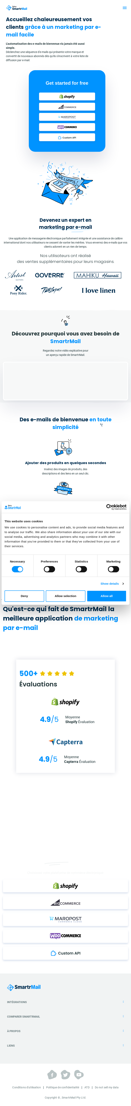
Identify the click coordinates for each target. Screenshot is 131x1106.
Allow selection (65, 596)
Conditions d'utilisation (26, 1087)
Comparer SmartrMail (65, 1016)
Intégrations (65, 1002)
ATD (86, 1087)
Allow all (107, 596)
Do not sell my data (107, 1087)
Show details (110, 583)
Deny (24, 596)
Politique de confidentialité (62, 1087)
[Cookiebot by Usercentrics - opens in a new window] (109, 507)
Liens (65, 1045)
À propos (65, 1031)
